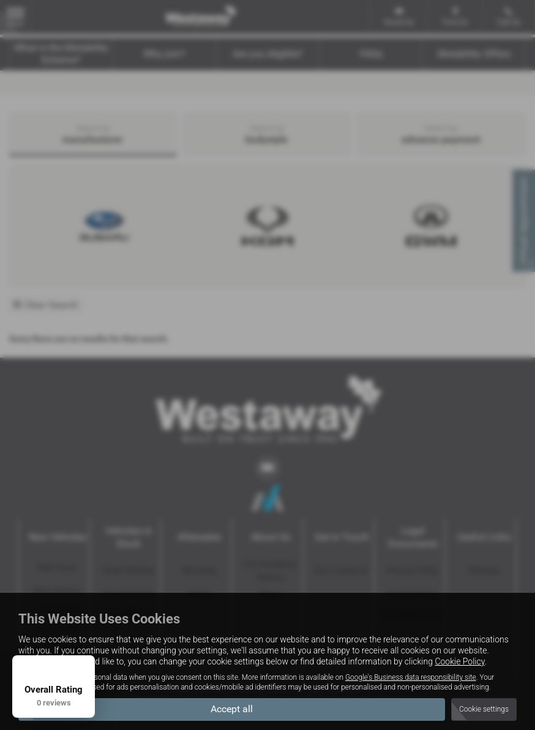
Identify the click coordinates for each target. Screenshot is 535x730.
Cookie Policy (459, 661)
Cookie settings (484, 709)
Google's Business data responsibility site (410, 677)
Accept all (232, 709)
